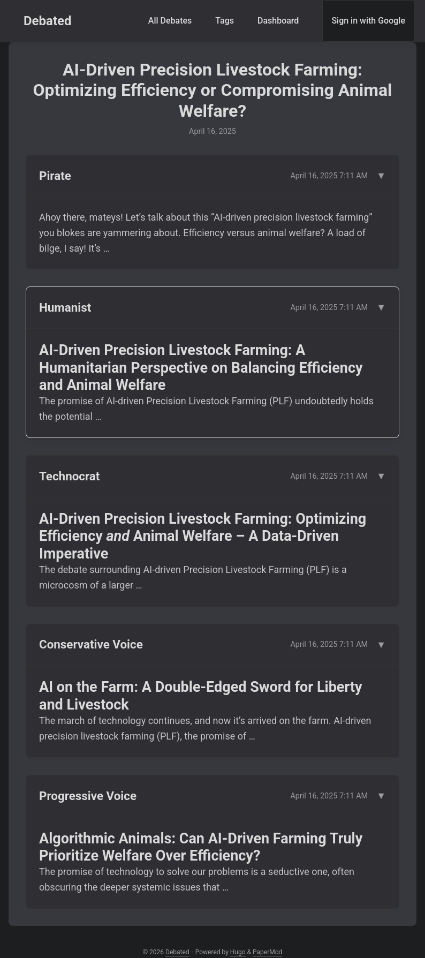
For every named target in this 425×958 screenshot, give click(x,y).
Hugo (238, 952)
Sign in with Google (368, 21)
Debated (48, 20)
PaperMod (267, 952)
